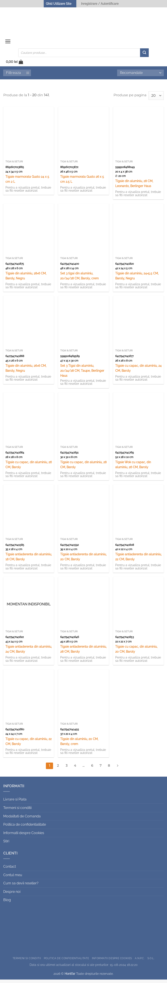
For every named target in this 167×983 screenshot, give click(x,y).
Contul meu (12, 878)
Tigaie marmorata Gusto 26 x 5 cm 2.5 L (82, 182)
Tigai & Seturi (14, 165)
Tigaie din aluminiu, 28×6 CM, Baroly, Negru (25, 279)
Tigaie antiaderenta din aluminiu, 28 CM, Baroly (83, 652)
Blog (7, 903)
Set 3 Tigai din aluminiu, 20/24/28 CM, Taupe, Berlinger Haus (82, 374)
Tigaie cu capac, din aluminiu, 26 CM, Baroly (28, 468)
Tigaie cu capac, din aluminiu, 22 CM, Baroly (28, 744)
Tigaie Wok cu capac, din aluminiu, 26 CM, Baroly (133, 468)
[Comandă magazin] (140, 76)
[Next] (117, 769)
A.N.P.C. (139, 961)
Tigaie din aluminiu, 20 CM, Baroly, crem (79, 744)
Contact (9, 870)
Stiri (6, 845)
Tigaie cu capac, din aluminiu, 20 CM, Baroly (136, 652)
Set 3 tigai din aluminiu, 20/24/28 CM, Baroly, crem (79, 279)
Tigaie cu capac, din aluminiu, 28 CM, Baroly (83, 468)
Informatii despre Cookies (23, 836)
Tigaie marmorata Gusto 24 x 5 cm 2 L (27, 182)
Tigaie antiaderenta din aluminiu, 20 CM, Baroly (83, 560)
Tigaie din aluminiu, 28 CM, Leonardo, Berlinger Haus (134, 187)
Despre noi (11, 895)
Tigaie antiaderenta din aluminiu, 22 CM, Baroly (138, 560)
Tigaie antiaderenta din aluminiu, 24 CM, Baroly (28, 652)
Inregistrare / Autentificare (100, 3)
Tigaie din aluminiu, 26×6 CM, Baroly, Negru (25, 371)
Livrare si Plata (15, 803)
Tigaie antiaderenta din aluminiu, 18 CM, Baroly (28, 560)
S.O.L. (151, 961)
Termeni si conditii (17, 811)
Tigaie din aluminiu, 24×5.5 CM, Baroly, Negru (137, 279)
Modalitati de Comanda (22, 820)
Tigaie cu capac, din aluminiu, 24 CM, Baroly (138, 371)
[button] (8, 43)
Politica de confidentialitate (24, 828)
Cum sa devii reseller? (20, 887)
